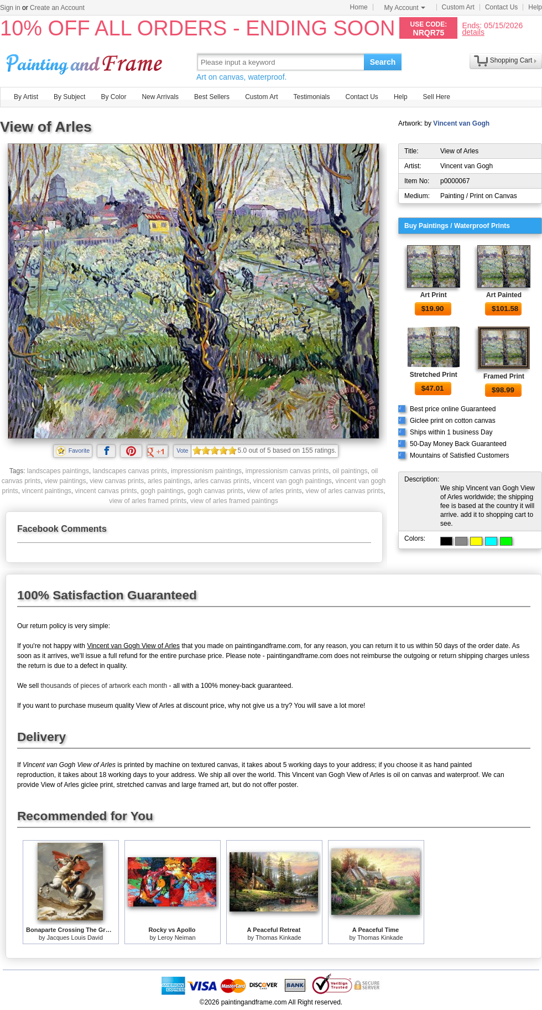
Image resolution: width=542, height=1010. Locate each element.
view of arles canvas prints (344, 491)
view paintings (65, 481)
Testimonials (311, 97)
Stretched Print (433, 375)
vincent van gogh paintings (292, 481)
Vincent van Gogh (461, 123)
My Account (404, 8)
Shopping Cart (511, 60)
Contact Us (501, 7)
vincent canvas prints (106, 491)
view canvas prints (117, 481)
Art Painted (504, 295)
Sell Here (436, 97)
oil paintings (349, 471)
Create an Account (57, 8)
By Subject (69, 97)
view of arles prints (274, 491)
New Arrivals (160, 97)
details (473, 32)
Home (359, 7)
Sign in (10, 8)
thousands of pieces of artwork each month (103, 686)
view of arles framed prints (147, 501)
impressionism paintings (206, 471)
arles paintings (169, 481)
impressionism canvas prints (287, 471)
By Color (113, 97)
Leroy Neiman (176, 937)
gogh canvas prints (215, 491)
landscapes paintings (58, 471)
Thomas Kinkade (278, 937)
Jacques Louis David (75, 937)
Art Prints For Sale (86, 62)
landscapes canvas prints (130, 471)
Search (383, 62)
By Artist (26, 97)
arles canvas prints (221, 481)
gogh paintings (162, 491)
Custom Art (458, 7)
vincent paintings (46, 491)
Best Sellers (212, 97)
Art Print (433, 295)
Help (535, 7)
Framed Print (503, 376)
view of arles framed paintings (234, 501)
